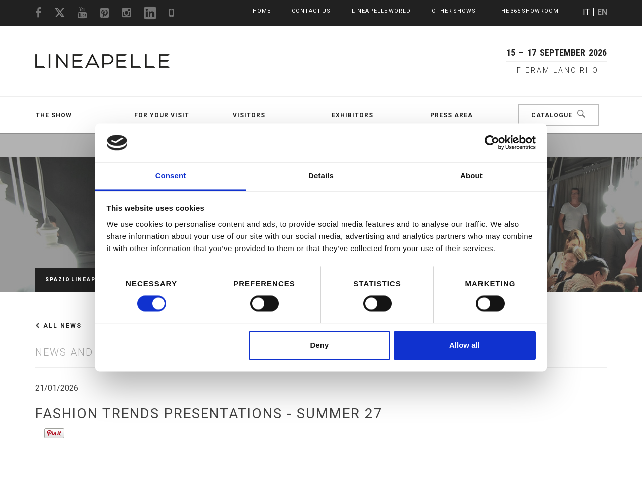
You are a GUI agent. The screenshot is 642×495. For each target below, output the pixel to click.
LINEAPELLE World (381, 11)
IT (586, 12)
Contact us (311, 11)
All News (62, 325)
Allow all (464, 345)
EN (602, 12)
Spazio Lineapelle (78, 279)
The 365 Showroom (528, 11)
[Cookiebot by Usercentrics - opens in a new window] (492, 142)
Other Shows (454, 11)
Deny (319, 345)
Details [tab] (321, 175)
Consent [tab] (170, 175)
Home (262, 11)
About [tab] (471, 175)
